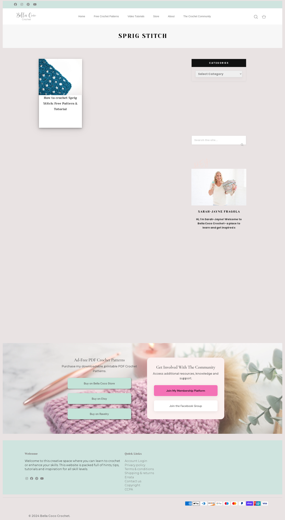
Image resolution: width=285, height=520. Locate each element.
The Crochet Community (197, 16)
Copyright (132, 485)
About (171, 16)
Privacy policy (135, 465)
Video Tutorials (136, 16)
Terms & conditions (139, 469)
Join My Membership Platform (185, 391)
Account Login (136, 461)
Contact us (133, 481)
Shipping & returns (139, 473)
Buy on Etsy (99, 399)
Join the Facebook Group (185, 406)
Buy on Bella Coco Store (99, 383)
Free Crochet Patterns (106, 16)
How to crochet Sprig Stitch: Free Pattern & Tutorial (60, 103)
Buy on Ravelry (99, 414)
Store (156, 16)
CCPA (129, 489)
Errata (129, 477)
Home (81, 16)
